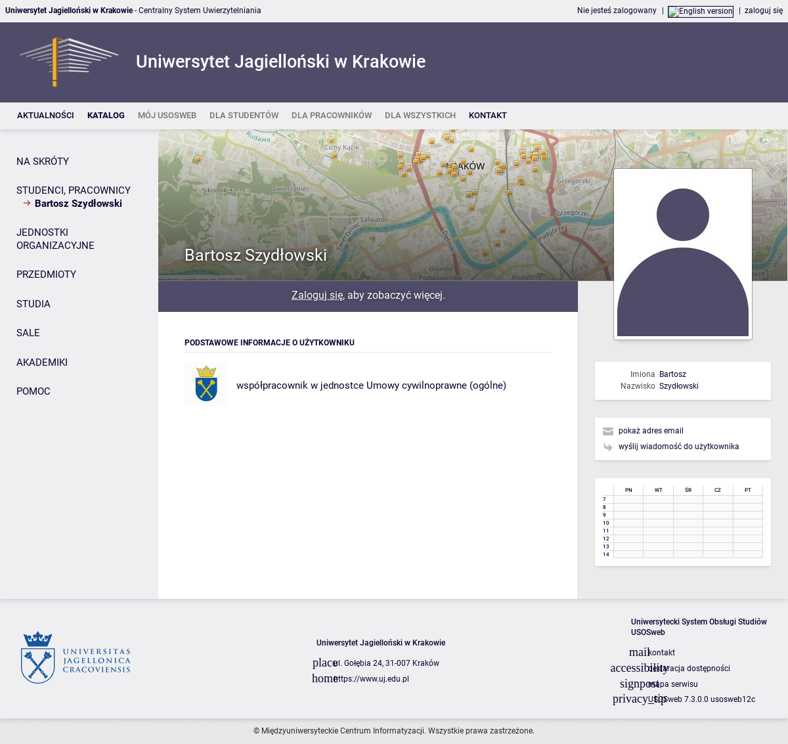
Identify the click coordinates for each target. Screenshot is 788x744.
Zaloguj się (317, 295)
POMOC (33, 391)
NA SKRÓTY (42, 161)
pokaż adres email (651, 430)
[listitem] (46, 115)
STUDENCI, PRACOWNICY (73, 190)
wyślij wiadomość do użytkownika (679, 446)
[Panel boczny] (79, 364)
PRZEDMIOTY (46, 274)
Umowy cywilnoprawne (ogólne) (436, 385)
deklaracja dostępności (689, 668)
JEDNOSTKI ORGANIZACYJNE (55, 239)
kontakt (661, 652)
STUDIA (33, 304)
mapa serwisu (673, 684)
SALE (28, 333)
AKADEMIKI (42, 362)
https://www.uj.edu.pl (371, 679)
